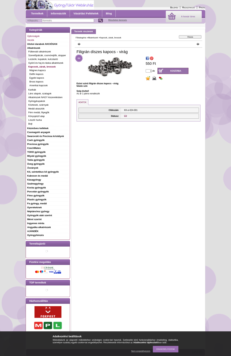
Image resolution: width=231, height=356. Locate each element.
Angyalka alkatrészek (39, 227)
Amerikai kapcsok (38, 85)
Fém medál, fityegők (38, 112)
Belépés (174, 7)
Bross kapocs (36, 81)
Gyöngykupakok (36, 101)
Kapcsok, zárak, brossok (110, 38)
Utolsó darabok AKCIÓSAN (42, 44)
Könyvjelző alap (36, 116)
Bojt (30, 123)
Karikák (32, 89)
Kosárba (175, 71)
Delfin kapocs (36, 74)
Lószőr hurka (35, 120)
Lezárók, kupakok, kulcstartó (43, 59)
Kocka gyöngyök (36, 187)
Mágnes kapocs (37, 70)
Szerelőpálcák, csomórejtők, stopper (47, 55)
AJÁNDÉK (33, 231)
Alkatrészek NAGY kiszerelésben (45, 97)
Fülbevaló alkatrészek (39, 51)
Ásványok (32, 167)
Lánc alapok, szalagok (40, 93)
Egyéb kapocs (36, 77)
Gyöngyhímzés (35, 235)
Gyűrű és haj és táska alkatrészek (45, 63)
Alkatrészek (93, 38)
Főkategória (81, 38)
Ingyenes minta (35, 223)
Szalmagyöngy (35, 183)
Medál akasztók (36, 108)
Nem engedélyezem (140, 351)
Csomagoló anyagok (38, 132)
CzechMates (34, 148)
